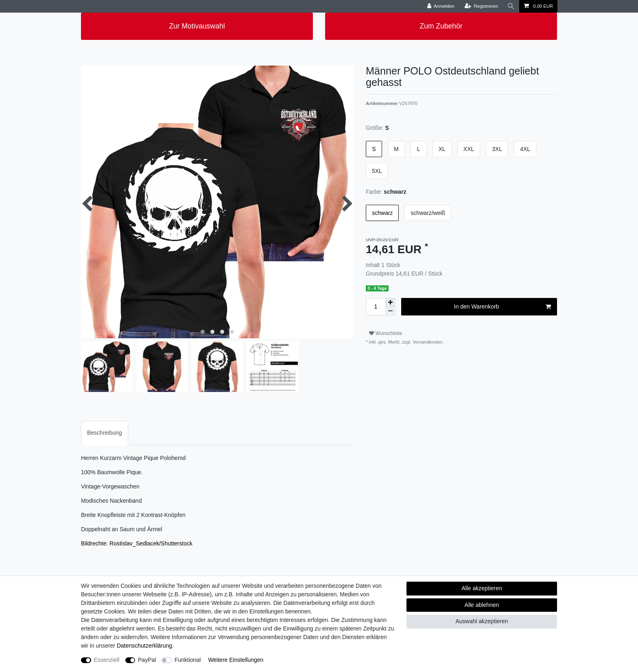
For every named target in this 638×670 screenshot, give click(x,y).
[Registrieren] (481, 6)
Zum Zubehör (441, 26)
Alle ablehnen (482, 605)
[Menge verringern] (390, 311)
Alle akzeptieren (481, 588)
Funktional (188, 660)
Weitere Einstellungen (235, 660)
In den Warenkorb (502, 307)
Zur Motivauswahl (197, 26)
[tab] (104, 433)
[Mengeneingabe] (375, 306)
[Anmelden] (441, 6)
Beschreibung (104, 432)
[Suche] (511, 6)
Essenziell (107, 660)
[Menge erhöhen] (390, 302)
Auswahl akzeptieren (481, 621)
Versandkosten (427, 341)
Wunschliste (385, 333)
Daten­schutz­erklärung (144, 645)
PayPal (147, 660)
